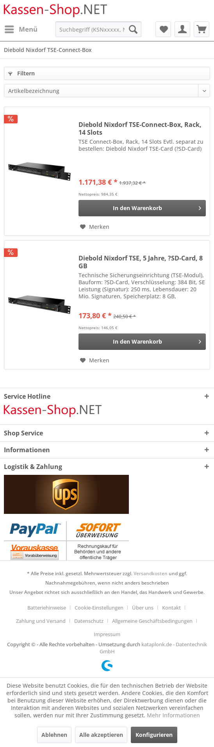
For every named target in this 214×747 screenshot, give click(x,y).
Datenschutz (88, 620)
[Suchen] (133, 29)
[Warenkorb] (201, 29)
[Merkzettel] (163, 29)
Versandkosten (151, 573)
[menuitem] (20, 29)
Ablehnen (54, 734)
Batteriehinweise (46, 607)
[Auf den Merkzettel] (94, 227)
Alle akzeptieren (101, 734)
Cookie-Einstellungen (99, 607)
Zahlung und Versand (41, 620)
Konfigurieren (154, 734)
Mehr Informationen (173, 715)
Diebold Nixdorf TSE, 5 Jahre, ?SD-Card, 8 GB (140, 262)
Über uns (142, 607)
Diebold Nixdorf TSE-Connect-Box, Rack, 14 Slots (140, 128)
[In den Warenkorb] (142, 208)
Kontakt (171, 607)
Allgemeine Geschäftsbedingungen (152, 620)
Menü (21, 28)
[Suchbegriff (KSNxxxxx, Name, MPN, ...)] (98, 29)
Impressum (107, 634)
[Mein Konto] (182, 29)
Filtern (21, 73)
